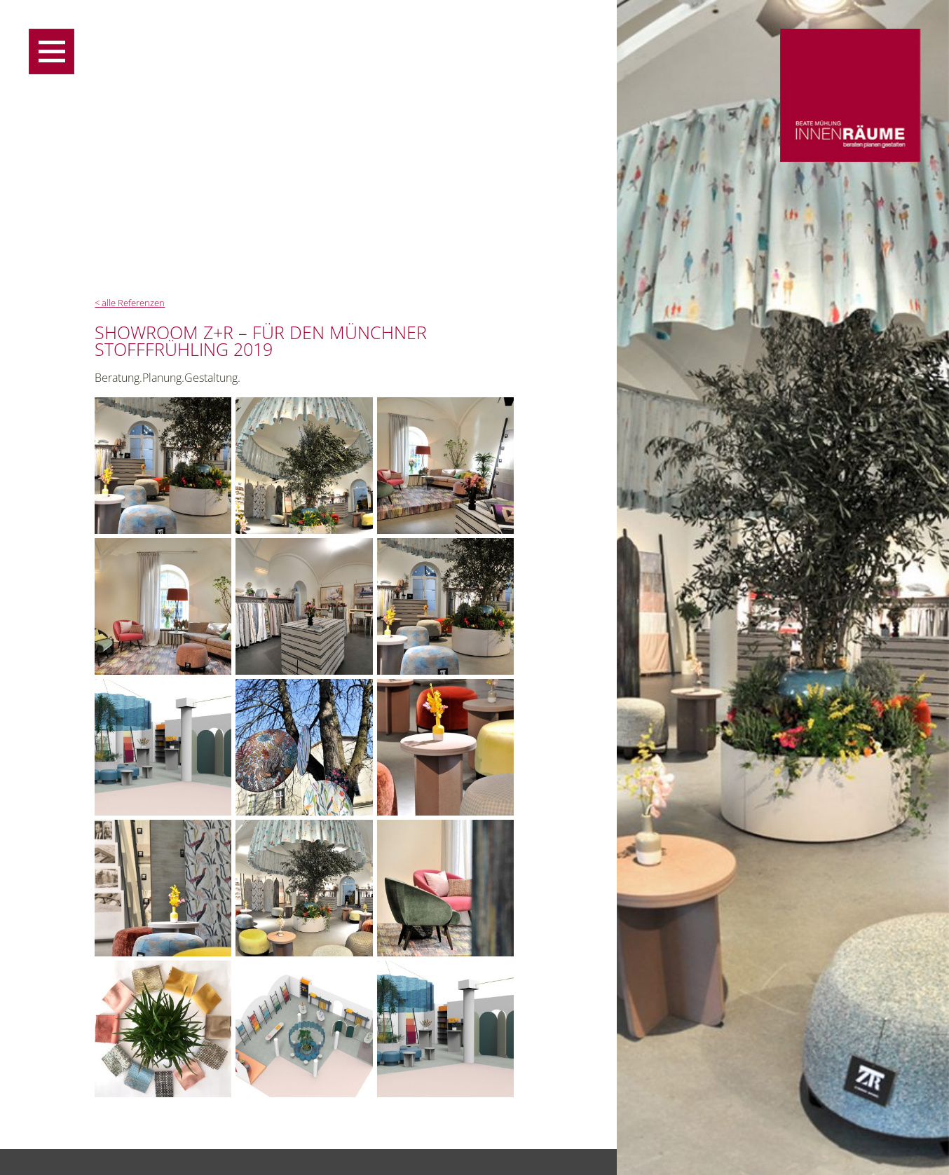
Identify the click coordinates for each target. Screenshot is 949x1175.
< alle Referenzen (130, 303)
